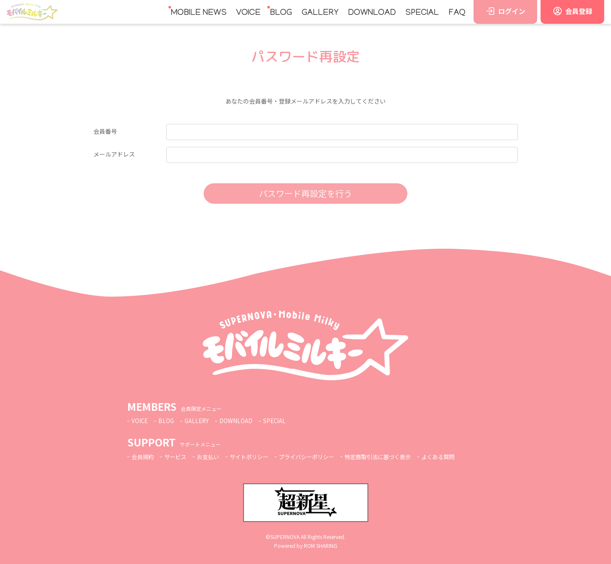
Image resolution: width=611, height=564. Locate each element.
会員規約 (143, 456)
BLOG (281, 13)
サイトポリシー (255, 456)
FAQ (456, 13)
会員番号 (105, 131)
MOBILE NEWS (199, 13)
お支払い (212, 456)
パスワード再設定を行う (305, 193)
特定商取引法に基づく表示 (392, 456)
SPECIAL (422, 13)
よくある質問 (456, 456)
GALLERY (320, 13)
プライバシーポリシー (316, 456)
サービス (178, 456)
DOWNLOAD (372, 13)
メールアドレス (114, 154)
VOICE (248, 13)
